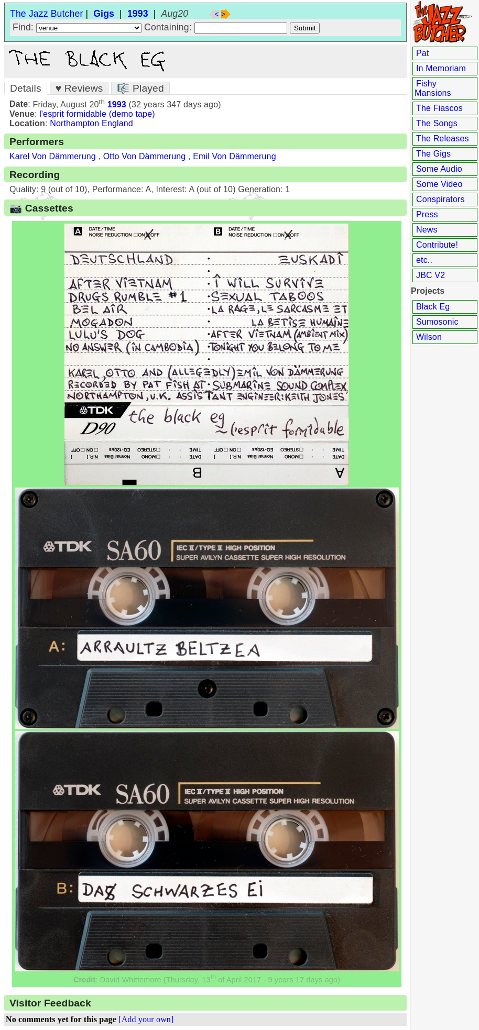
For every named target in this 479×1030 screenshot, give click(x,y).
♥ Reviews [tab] (79, 88)
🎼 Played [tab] (140, 88)
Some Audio (439, 168)
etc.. (424, 260)
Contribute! (437, 244)
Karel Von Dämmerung (52, 156)
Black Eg (433, 306)
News (427, 229)
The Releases (442, 138)
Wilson (429, 337)
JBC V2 (430, 275)
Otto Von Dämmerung (144, 156)
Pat (422, 53)
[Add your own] (145, 1019)
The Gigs (433, 153)
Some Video (439, 184)
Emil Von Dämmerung (234, 156)
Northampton (74, 123)
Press (427, 214)
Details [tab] (25, 88)
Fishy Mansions (433, 88)
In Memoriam (441, 68)
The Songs (437, 123)
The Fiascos (439, 108)
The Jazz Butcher (46, 13)
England (117, 123)
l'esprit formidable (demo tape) (97, 113)
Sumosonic (437, 321)
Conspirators (440, 199)
